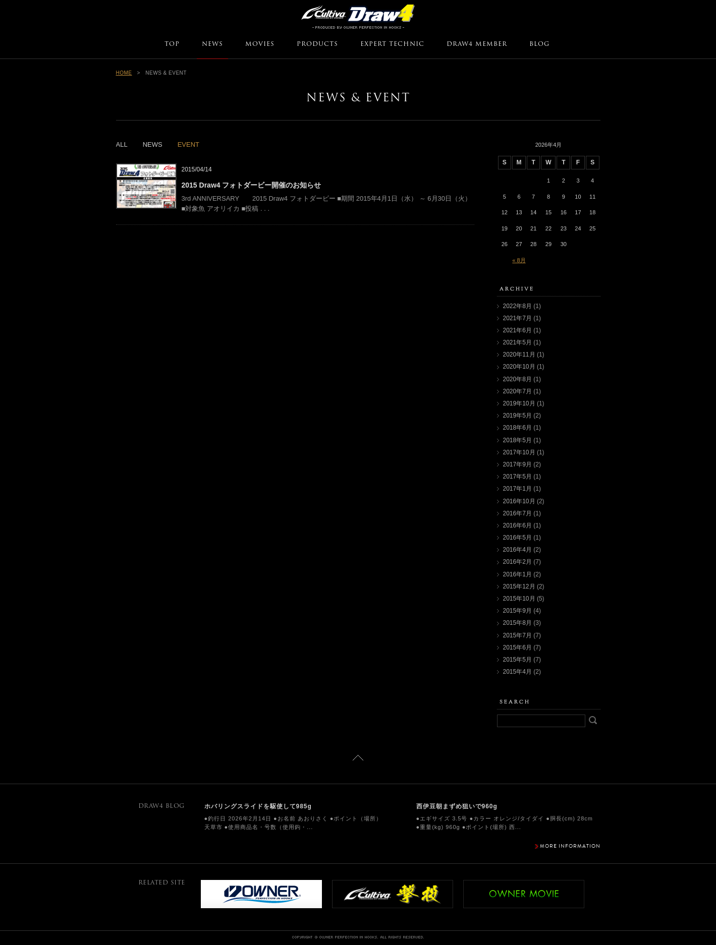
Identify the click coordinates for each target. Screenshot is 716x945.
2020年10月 (519, 366)
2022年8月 (517, 306)
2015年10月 (519, 598)
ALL (122, 144)
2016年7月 (517, 513)
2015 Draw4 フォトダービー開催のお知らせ (251, 185)
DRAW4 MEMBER (477, 44)
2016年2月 (517, 561)
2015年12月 (519, 586)
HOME (124, 73)
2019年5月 (517, 415)
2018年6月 (517, 427)
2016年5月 (517, 537)
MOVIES (259, 44)
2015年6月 (517, 647)
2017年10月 (519, 452)
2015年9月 (517, 610)
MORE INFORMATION (570, 846)
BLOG (539, 44)
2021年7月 (517, 318)
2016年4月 (517, 549)
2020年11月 (519, 354)
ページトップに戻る (358, 757)
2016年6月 (517, 525)
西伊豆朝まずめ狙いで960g (457, 806)
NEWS (212, 44)
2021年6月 (517, 330)
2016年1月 (517, 574)
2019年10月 (519, 403)
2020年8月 (517, 379)
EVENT (188, 144)
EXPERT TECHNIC (392, 44)
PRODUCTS (317, 44)
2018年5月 (517, 440)
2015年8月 (517, 622)
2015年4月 (517, 671)
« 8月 (518, 260)
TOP (172, 44)
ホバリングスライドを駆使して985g (258, 806)
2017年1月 (517, 488)
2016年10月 (519, 501)
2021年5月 (517, 342)
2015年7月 (517, 635)
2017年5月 (517, 476)
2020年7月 (517, 391)
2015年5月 (517, 659)
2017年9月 (517, 464)
